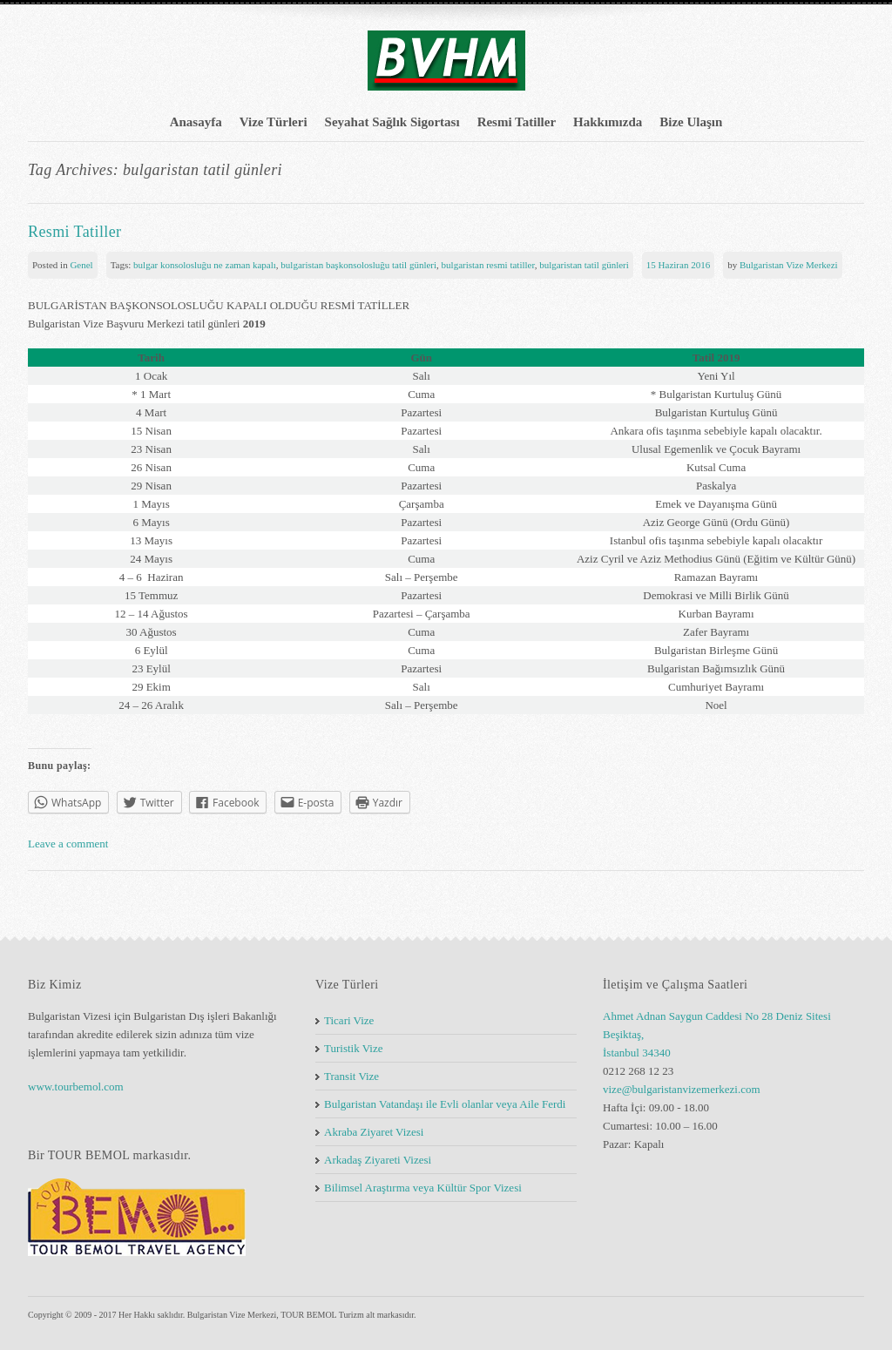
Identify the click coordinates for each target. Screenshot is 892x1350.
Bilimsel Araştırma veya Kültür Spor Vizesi (423, 1187)
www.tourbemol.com (76, 1086)
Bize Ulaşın (690, 122)
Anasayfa (196, 122)
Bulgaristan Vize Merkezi (789, 265)
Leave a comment (68, 843)
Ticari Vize (349, 1020)
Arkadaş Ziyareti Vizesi (377, 1159)
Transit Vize (351, 1076)
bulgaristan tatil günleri (584, 265)
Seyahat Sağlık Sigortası (392, 122)
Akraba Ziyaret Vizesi (374, 1131)
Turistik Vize (353, 1048)
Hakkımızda (607, 122)
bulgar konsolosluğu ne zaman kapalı (204, 265)
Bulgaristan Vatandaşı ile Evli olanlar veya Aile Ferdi (444, 1103)
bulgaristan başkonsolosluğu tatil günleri (358, 265)
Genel (81, 265)
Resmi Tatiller (516, 122)
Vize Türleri (273, 122)
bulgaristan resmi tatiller (488, 265)
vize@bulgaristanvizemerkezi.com (681, 1089)
